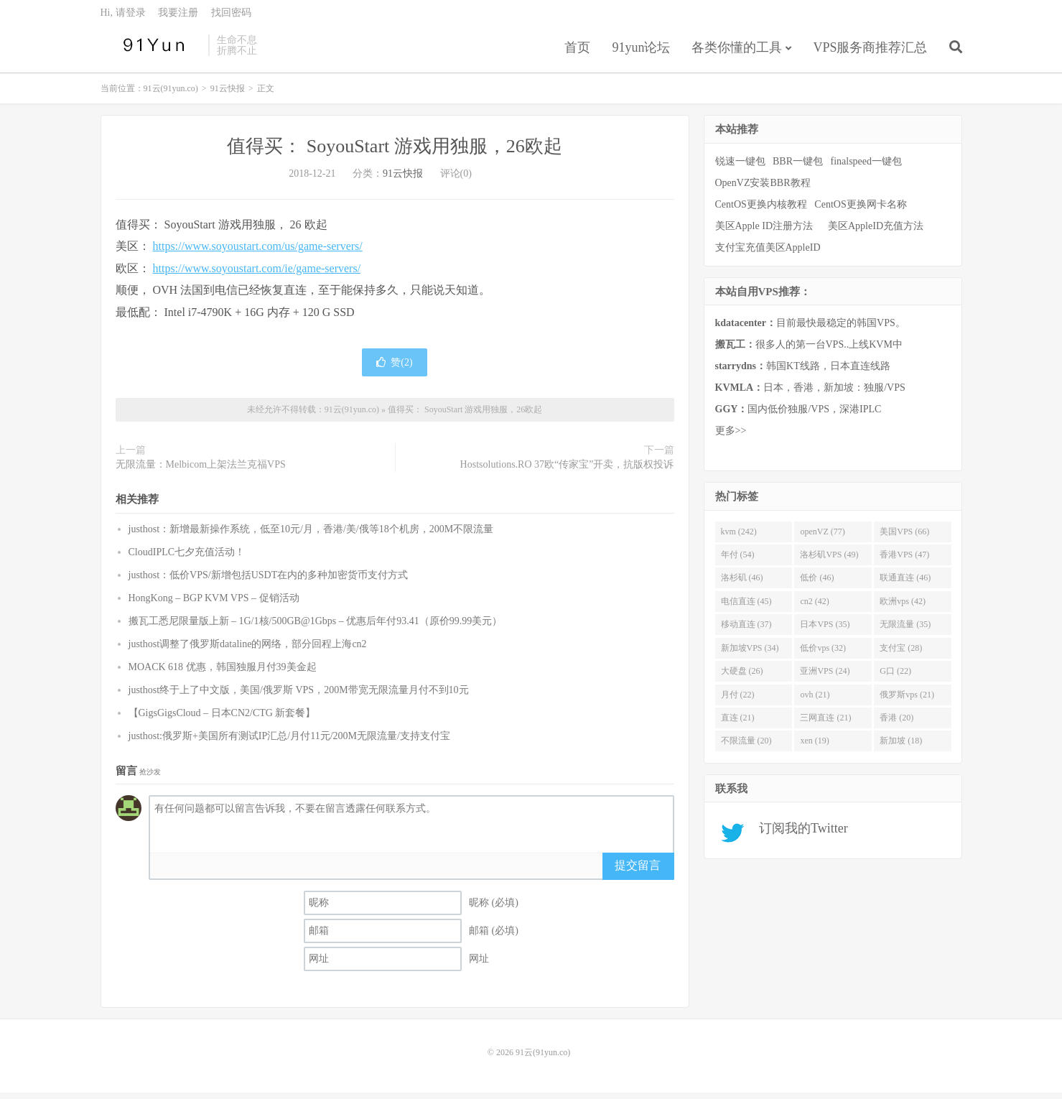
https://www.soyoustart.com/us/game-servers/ (258, 252)
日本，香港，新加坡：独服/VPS (810, 394)
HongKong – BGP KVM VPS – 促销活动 (214, 603)
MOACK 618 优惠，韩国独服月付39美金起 (223, 672)
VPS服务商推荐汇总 (870, 53)
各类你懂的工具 (736, 53)
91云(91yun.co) (151, 51)
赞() (394, 368)
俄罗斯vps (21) (907, 700)
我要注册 (178, 18)
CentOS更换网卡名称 (860, 210)
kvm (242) (739, 537)
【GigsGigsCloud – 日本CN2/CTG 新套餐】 (222, 718)
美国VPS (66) (904, 537)
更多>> (731, 437)
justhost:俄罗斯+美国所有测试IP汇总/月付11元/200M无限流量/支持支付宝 (289, 741)
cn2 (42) (814, 607)
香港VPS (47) (904, 561)
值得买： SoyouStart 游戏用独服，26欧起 (394, 152)
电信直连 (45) (746, 607)
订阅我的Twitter (799, 834)
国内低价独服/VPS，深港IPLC (798, 415)
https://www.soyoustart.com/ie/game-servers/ (257, 274)
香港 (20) (896, 724)
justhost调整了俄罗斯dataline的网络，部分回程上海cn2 (248, 649)
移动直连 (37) (746, 631)
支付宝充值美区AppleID (768, 253)
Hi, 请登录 (123, 18)
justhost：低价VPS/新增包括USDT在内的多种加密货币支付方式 (269, 580)
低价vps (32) (823, 654)
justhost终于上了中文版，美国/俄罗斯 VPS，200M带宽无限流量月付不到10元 (299, 695)
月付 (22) (738, 700)
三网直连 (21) (825, 724)
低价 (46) (817, 584)
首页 (577, 53)
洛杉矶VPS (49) (829, 561)
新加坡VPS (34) (750, 654)
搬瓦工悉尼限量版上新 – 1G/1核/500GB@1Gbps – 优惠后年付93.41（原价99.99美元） (316, 626)
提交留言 (638, 871)
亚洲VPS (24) (824, 677)
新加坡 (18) (901, 747)
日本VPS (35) (824, 631)
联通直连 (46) (905, 584)
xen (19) (814, 747)
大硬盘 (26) (742, 677)
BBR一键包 (798, 167)
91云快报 (227, 95)
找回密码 (231, 18)
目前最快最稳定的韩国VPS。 (810, 329)
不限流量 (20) (746, 747)
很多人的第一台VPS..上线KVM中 (809, 351)
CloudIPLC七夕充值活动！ (187, 557)
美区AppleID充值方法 (875, 231)
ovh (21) (814, 700)
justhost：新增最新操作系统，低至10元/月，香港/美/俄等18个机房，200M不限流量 (311, 534)
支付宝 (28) (901, 654)
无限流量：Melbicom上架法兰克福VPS (201, 470)
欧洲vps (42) (903, 607)
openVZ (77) (822, 537)
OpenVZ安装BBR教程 (763, 188)
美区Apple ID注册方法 (765, 231)
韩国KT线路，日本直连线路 (802, 372)
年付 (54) (738, 561)
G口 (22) (895, 677)
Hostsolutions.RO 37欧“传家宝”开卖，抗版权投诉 (567, 470)
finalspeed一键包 (867, 167)
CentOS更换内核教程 (761, 210)
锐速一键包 (740, 167)
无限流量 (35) (905, 631)
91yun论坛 (641, 53)
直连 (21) (738, 724)
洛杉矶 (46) (742, 584)
